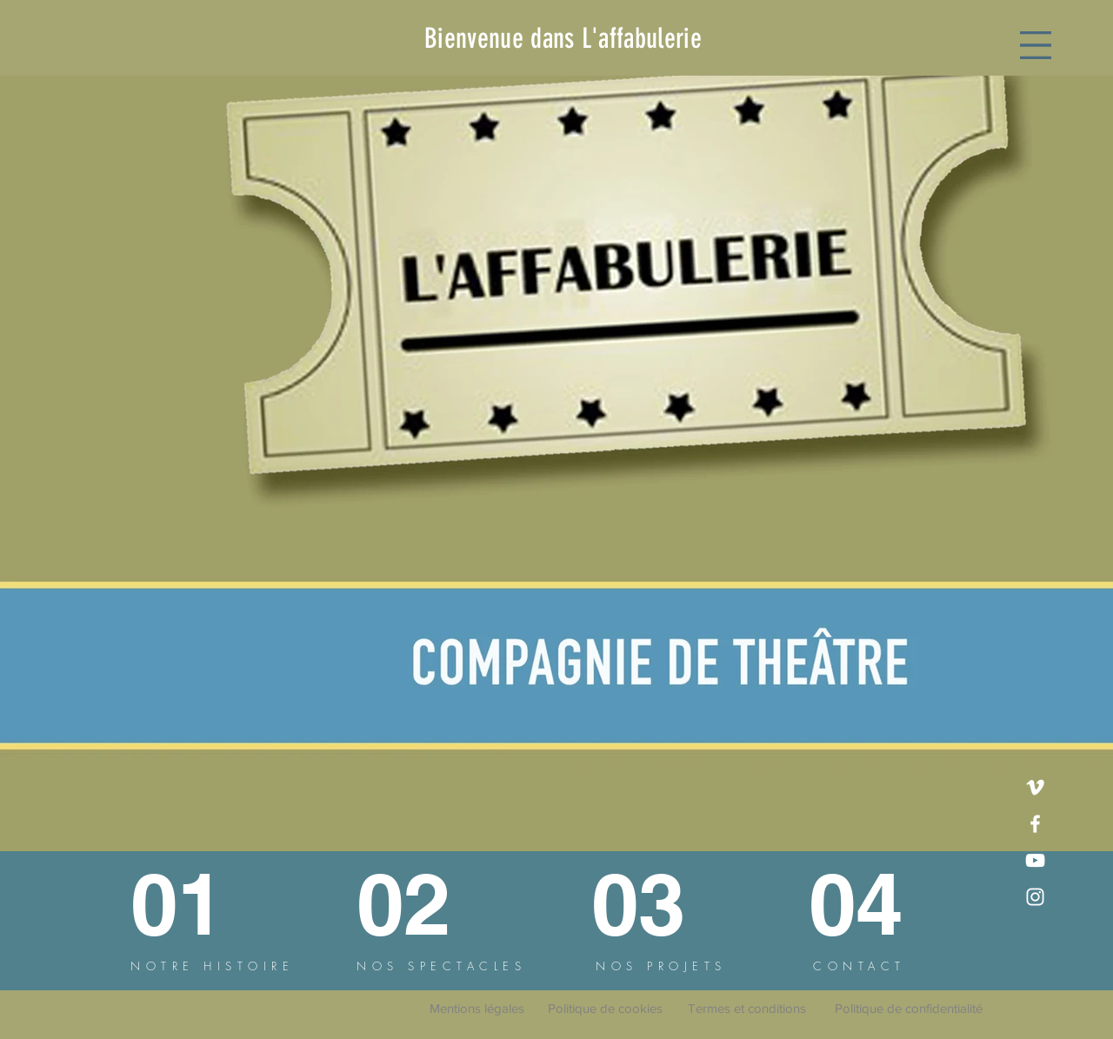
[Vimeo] (1035, 787)
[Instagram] (1035, 897)
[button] (1035, 45)
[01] (193, 903)
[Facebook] (1035, 824)
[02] (423, 903)
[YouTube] (1035, 860)
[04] (872, 903)
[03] (652, 903)
